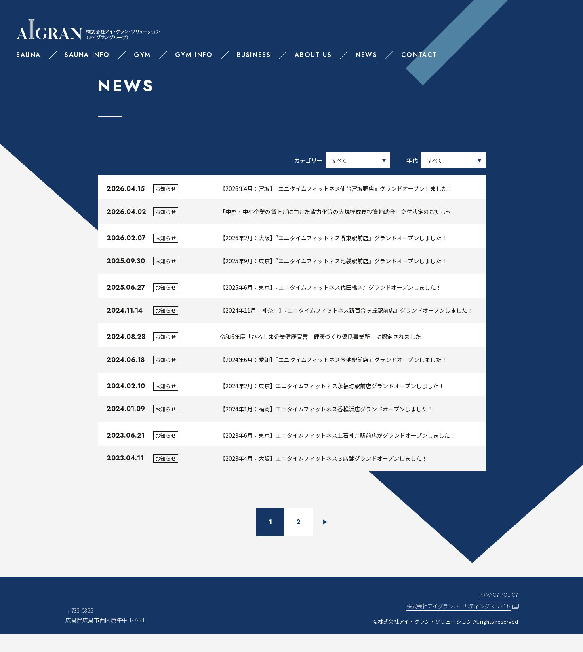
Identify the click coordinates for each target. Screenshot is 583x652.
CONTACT (419, 54)
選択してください (453, 162)
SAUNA (28, 54)
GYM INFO (194, 54)
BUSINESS (254, 54)
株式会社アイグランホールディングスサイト (454, 624)
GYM (142, 54)
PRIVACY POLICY (498, 612)
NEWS (366, 54)
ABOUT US (313, 54)
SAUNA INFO (87, 54)
